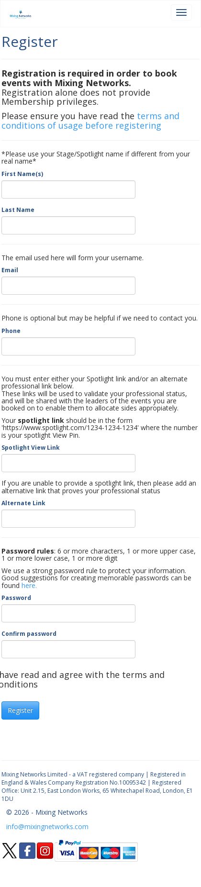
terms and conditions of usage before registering (90, 120)
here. (29, 585)
